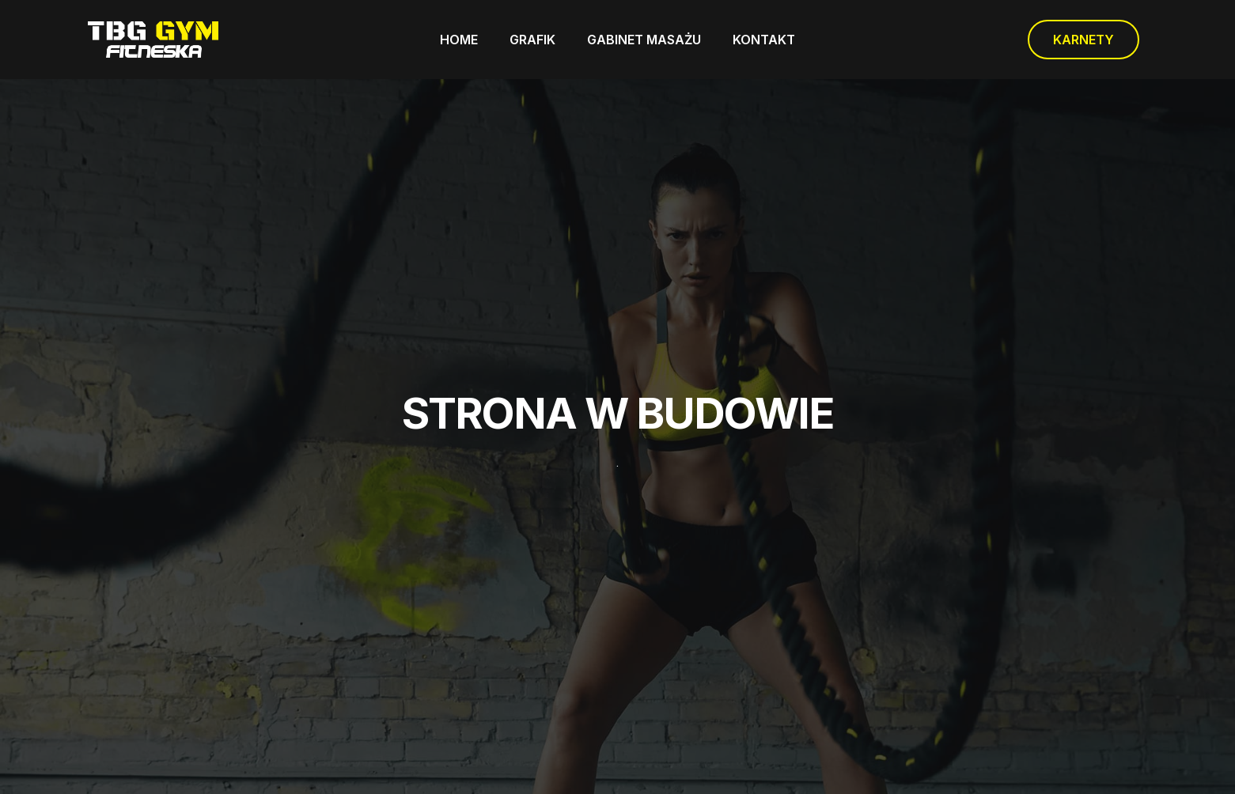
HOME (459, 39)
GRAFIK (532, 39)
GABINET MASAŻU (644, 39)
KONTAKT (764, 39)
